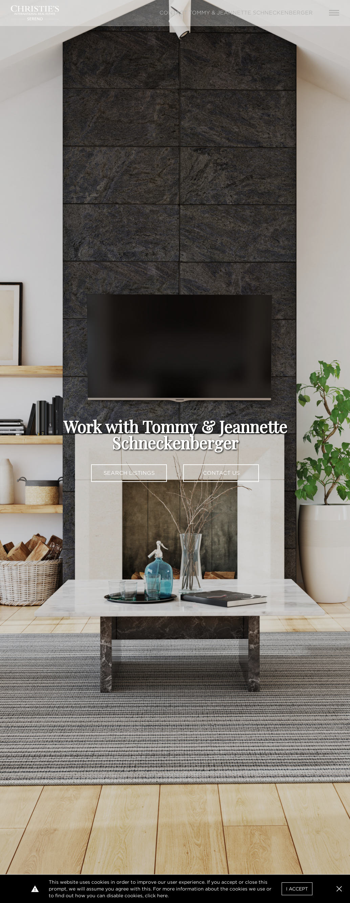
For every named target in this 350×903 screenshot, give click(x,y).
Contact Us (221, 473)
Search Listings (129, 473)
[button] (339, 889)
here (162, 895)
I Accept (297, 889)
